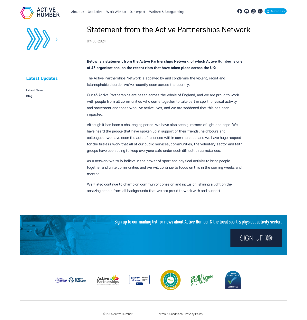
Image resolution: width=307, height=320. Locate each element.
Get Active (95, 12)
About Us (77, 12)
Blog (29, 96)
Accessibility (278, 11)
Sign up (256, 238)
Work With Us (116, 12)
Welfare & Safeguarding (166, 12)
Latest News (34, 90)
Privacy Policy (194, 314)
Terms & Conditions (170, 314)
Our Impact (137, 12)
